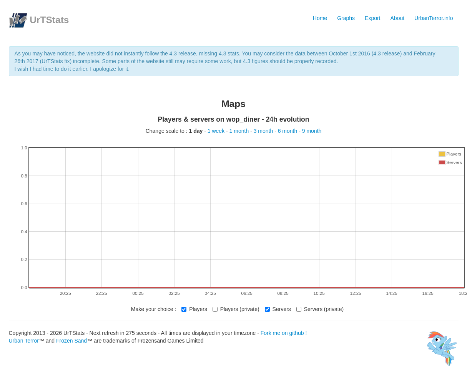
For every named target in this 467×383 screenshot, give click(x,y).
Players (194, 309)
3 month (264, 131)
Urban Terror (24, 341)
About (398, 18)
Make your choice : (153, 309)
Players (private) (236, 309)
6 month (288, 131)
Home (320, 18)
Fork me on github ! (284, 333)
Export (372, 18)
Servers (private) (320, 309)
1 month (239, 131)
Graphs (346, 18)
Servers (278, 309)
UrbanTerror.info (433, 18)
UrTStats (49, 20)
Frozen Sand (71, 341)
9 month (312, 131)
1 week (217, 131)
